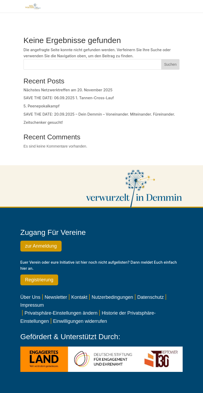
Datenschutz (150, 297)
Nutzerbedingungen (112, 297)
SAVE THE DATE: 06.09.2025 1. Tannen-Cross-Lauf (69, 98)
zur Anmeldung (41, 246)
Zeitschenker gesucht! (43, 122)
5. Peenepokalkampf (42, 106)
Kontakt (79, 297)
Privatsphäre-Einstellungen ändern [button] (61, 313)
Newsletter (56, 297)
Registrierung (39, 279)
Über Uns (30, 297)
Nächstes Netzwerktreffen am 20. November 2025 (68, 90)
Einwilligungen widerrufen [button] (80, 321)
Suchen (170, 64)
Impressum (32, 305)
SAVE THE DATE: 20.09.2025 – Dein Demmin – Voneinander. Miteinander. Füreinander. (99, 114)
